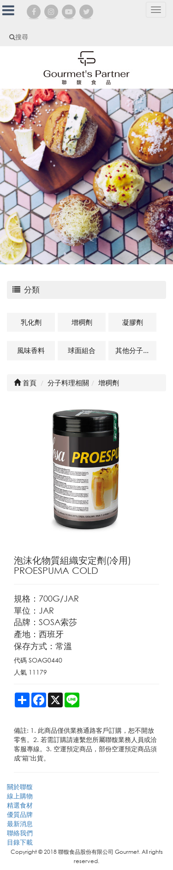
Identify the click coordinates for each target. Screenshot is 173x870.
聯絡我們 (20, 832)
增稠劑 (82, 322)
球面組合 (81, 350)
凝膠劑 (132, 322)
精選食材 (20, 805)
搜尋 (18, 36)
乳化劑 (31, 322)
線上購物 (20, 795)
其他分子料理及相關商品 (135, 350)
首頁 (25, 382)
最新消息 (20, 823)
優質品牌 (20, 814)
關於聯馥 (20, 786)
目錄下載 (20, 842)
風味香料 (31, 350)
